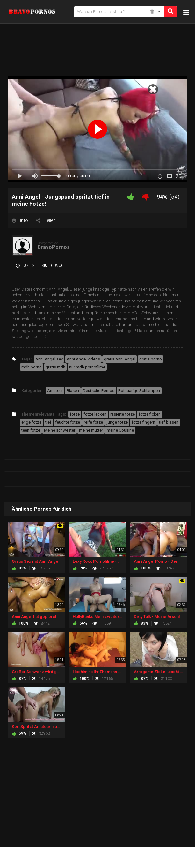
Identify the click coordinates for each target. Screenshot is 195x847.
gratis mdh (55, 367)
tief (48, 422)
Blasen (73, 390)
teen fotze (30, 430)
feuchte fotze (67, 422)
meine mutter (91, 430)
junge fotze (117, 422)
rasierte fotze (122, 414)
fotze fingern (143, 422)
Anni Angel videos (83, 359)
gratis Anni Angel (119, 359)
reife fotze (93, 422)
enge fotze (31, 422)
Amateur (55, 390)
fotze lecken (94, 414)
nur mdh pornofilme (87, 367)
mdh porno (31, 367)
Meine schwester (59, 430)
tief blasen (168, 422)
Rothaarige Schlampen (139, 390)
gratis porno (150, 359)
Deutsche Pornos (98, 390)
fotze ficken (150, 414)
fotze (75, 414)
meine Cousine (120, 430)
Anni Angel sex (49, 359)
